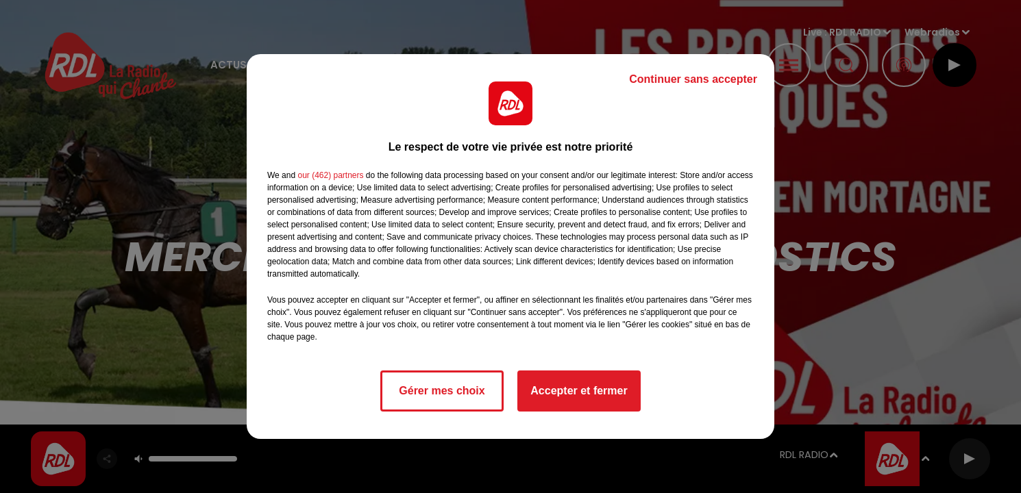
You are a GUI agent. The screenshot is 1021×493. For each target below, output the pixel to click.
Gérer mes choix (441, 390)
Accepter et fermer (578, 390)
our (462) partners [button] (330, 175)
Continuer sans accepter (693, 79)
